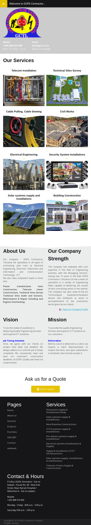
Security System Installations (67, 154)
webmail (11, 448)
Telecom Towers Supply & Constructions (59, 466)
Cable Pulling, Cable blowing (24, 111)
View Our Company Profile (75, 309)
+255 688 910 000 (12, 45)
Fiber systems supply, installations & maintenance (64, 459)
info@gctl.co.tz (40, 45)
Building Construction (67, 195)
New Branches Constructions (61, 424)
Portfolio (12, 432)
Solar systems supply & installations (58, 418)
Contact (11, 442)
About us (12, 415)
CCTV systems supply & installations (58, 430)
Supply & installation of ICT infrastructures (60, 452)
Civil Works (67, 111)
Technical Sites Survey (67, 70)
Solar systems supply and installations (24, 197)
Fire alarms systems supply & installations (61, 437)
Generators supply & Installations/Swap (57, 411)
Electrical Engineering (24, 154)
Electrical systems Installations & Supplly (63, 445)
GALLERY (11, 437)
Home (10, 410)
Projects (11, 426)
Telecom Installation (23, 70)
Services (11, 421)
